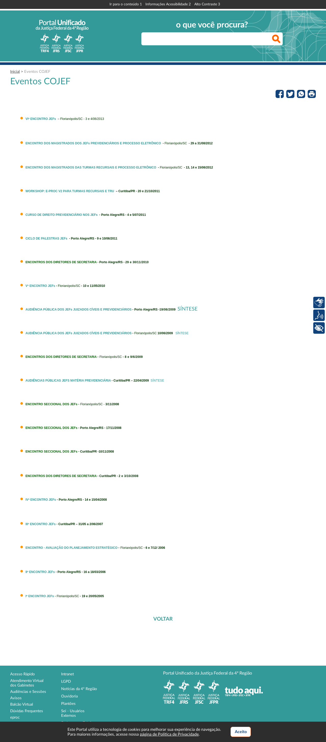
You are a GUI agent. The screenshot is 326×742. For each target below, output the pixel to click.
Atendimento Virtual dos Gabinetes (27, 683)
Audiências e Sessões (28, 692)
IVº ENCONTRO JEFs (40, 499)
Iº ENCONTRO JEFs (39, 596)
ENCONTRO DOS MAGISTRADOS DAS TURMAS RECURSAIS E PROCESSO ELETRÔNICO (90, 167)
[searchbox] (212, 38)
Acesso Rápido (22, 674)
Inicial (15, 72)
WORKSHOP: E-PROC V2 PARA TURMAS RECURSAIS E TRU (69, 191)
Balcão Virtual (21, 704)
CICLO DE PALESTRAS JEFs (46, 238)
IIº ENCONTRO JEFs (40, 572)
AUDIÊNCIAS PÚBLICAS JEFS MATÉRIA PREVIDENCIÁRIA (68, 380)
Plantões (68, 704)
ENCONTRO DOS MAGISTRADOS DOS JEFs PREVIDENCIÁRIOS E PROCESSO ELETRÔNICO (93, 143)
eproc (15, 717)
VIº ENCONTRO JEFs (40, 119)
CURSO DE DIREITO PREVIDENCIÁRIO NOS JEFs (61, 215)
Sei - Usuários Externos (73, 713)
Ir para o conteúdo (126, 4)
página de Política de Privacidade (169, 734)
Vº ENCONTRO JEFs (40, 286)
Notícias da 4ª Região (79, 689)
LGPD (66, 681)
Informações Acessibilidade (168, 4)
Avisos (16, 698)
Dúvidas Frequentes (26, 711)
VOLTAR (163, 619)
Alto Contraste (207, 4)
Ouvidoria (69, 696)
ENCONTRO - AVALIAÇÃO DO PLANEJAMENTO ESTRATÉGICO (71, 548)
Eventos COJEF (37, 72)
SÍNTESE (188, 309)
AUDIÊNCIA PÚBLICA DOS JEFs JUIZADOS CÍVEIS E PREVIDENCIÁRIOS (78, 309)
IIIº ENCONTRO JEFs (40, 524)
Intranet (67, 674)
